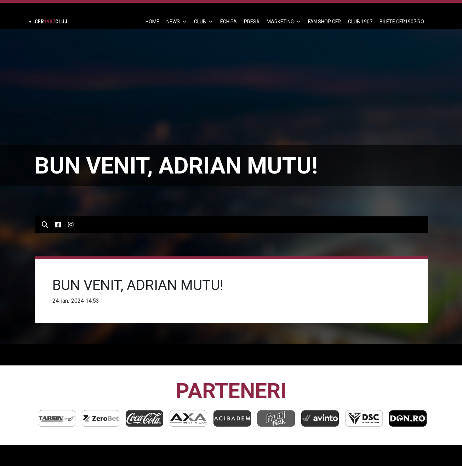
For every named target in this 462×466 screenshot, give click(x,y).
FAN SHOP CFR (324, 21)
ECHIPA (228, 21)
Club (203, 21)
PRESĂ (251, 21)
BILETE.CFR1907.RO (402, 21)
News (176, 21)
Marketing (284, 21)
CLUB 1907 (360, 21)
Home (152, 21)
